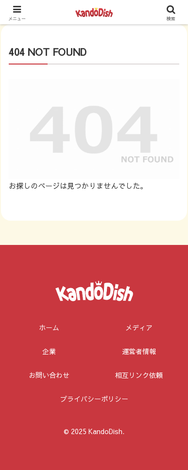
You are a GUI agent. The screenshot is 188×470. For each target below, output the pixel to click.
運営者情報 (139, 351)
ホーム (49, 327)
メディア (139, 327)
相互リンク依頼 (139, 375)
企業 (49, 351)
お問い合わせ (49, 375)
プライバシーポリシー (94, 399)
